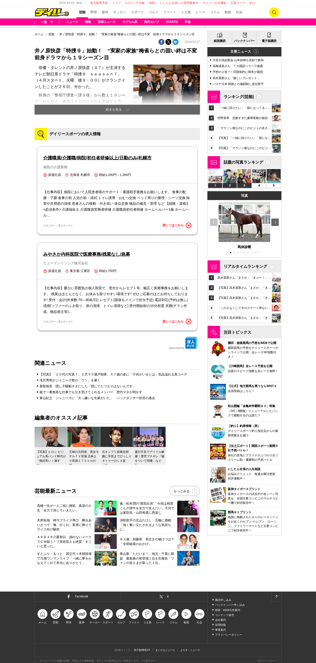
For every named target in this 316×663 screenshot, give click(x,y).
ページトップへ (276, 596)
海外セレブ (151, 22)
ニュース (72, 22)
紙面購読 (220, 41)
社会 (239, 12)
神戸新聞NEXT (142, 650)
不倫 (188, 22)
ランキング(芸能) (239, 97)
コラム (215, 12)
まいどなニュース (165, 650)
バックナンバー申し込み (230, 604)
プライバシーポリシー (228, 634)
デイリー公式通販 (214, 3)
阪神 (105, 12)
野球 (93, 12)
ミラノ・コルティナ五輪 (128, 3)
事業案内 (220, 629)
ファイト (169, 12)
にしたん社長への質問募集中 (179, 3)
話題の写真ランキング (243, 162)
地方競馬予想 (99, 3)
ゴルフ (153, 12)
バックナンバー (244, 41)
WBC (152, 3)
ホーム (39, 34)
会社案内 (220, 619)
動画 (228, 12)
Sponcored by (183, 343)
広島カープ (238, 3)
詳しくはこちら (177, 225)
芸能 (82, 12)
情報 (88, 22)
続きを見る (114, 109)
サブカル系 (129, 22)
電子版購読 (269, 41)
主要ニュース (240, 51)
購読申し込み (223, 599)
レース (200, 12)
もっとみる (182, 491)
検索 (274, 12)
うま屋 (186, 12)
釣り (253, 3)
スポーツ (137, 12)
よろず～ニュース (190, 650)
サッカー (119, 12)
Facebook (81, 596)
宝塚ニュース (107, 22)
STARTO (172, 22)
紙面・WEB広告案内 (227, 610)
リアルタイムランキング (245, 266)
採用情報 (220, 624)
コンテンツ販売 (224, 614)
